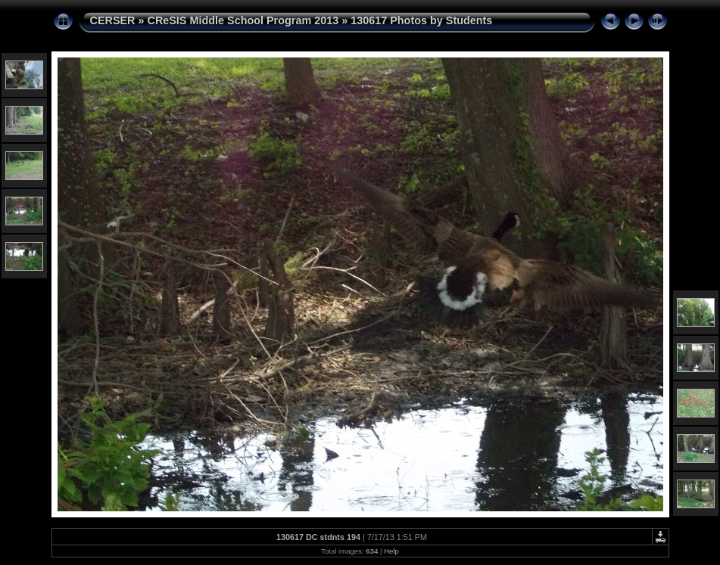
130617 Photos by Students (421, 20)
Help (391, 551)
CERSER (113, 20)
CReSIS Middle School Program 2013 (242, 20)
